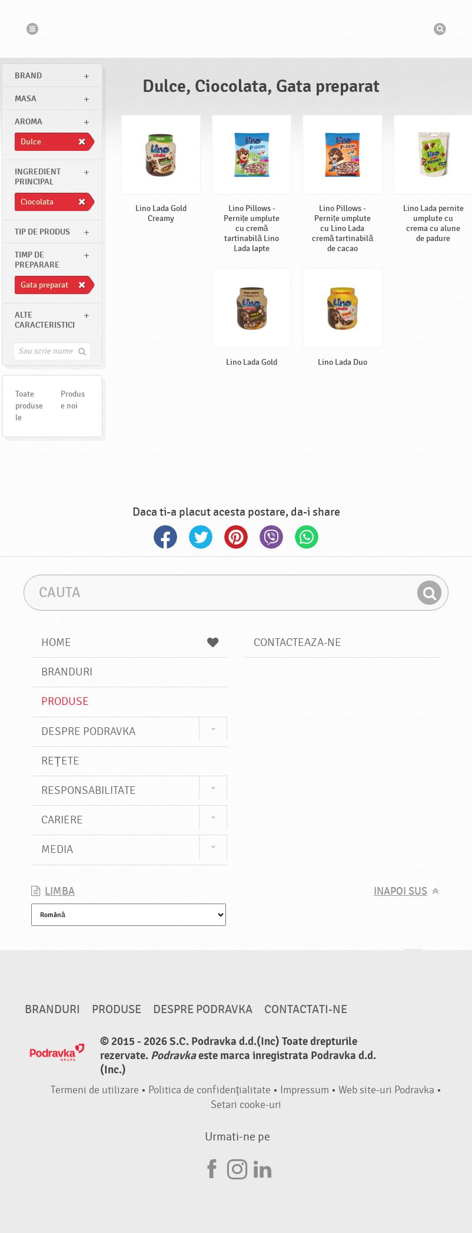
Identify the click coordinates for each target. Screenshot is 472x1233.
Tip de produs (42, 232)
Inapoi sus (400, 891)
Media (57, 849)
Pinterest (236, 537)
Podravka (236, 29)
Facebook (165, 537)
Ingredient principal (38, 177)
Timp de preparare (37, 260)
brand (28, 76)
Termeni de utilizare (95, 1090)
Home (129, 642)
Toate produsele (29, 406)
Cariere (62, 819)
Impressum (304, 1090)
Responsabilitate (88, 790)
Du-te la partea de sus (413, 960)
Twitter (200, 537)
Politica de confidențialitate (209, 1090)
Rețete (60, 760)
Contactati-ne (305, 1010)
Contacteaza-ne (297, 642)
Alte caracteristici (45, 320)
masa (25, 99)
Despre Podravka (88, 731)
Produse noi (73, 400)
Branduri (66, 671)
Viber (271, 537)
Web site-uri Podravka (386, 1090)
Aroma (28, 122)
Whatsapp (306, 537)
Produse (65, 701)
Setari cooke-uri (246, 1105)
